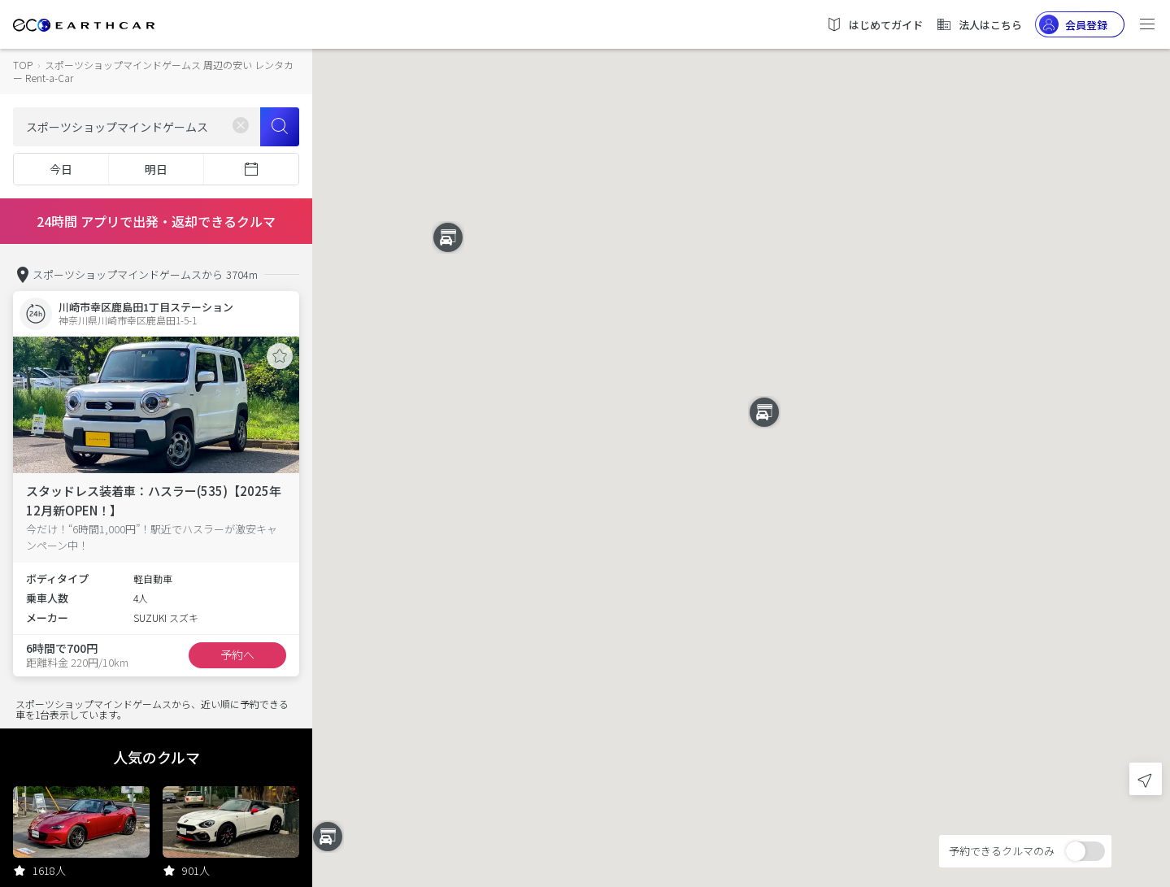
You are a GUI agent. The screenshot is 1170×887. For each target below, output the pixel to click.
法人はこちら (979, 24)
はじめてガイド (874, 24)
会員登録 (1073, 24)
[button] (741, 429)
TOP (23, 65)
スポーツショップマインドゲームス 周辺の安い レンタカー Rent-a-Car (153, 71)
